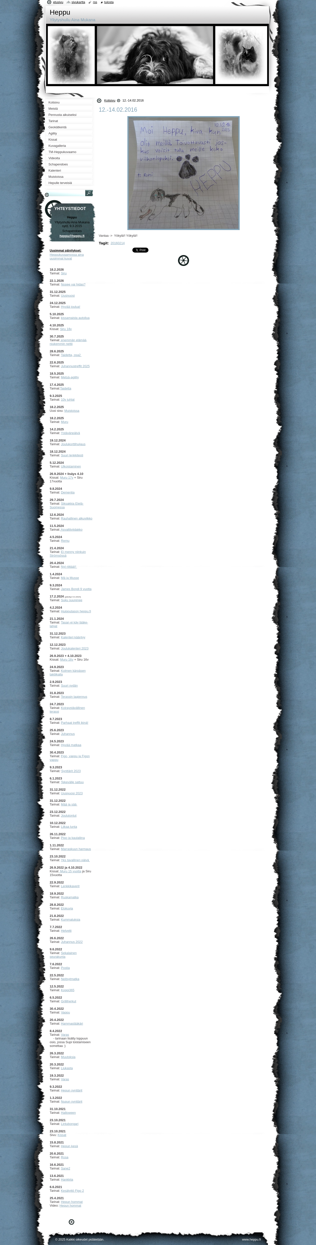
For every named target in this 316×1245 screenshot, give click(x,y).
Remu (65, 541)
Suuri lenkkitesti (72, 455)
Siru (64, 273)
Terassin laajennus (74, 697)
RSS (95, 2)
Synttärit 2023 (71, 771)
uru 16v (68, 659)
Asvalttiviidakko (71, 529)
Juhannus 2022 (72, 942)
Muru (64, 422)
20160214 (118, 243)
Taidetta (65, 388)
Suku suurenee (71, 600)
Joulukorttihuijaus (73, 444)
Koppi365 (67, 990)
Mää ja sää (69, 804)
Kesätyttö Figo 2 (72, 1191)
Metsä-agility (70, 377)
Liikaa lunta (69, 827)
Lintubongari (69, 1124)
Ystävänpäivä (70, 433)
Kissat (62, 1135)
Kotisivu (109, 100)
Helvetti (66, 931)
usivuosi (69, 295)
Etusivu (58, 2)
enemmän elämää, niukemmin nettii (68, 342)
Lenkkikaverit (70, 886)
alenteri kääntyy (74, 637)
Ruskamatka (70, 897)
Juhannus (68, 734)
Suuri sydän (69, 685)
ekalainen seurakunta (63, 955)
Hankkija (67, 1179)
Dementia (68, 492)
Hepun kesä (69, 1146)
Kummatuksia (70, 919)
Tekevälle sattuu (72, 782)
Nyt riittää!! (69, 567)
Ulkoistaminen (71, 466)
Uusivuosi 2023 (72, 793)
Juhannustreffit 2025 (75, 366)
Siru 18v (66, 329)
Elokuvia (67, 908)
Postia (65, 968)
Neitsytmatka (70, 979)
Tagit (103, 243)
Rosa (64, 1157)
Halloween (68, 1113)
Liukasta (67, 1068)
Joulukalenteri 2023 (74, 648)
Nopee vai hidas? (73, 284)
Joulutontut (69, 815)
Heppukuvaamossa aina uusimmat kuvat (67, 256)
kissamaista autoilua (75, 318)
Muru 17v (66, 477)
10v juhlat (68, 399)
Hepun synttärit (71, 1090)
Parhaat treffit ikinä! (74, 723)
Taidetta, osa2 (71, 355)
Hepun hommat (72, 1202)
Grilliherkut (68, 1001)
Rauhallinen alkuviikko (76, 518)
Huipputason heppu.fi (76, 611)
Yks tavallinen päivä (75, 860)
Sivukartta (78, 2)
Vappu (65, 1012)
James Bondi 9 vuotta (76, 589)
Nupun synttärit (71, 1101)
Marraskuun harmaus (76, 849)
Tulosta (109, 2)
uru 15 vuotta (72, 871)
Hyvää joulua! (70, 307)
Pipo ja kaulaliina (73, 838)
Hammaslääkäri (72, 1023)
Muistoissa (71, 411)
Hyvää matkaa (71, 745)
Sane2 (65, 1168)
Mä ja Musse (70, 578)
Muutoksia (68, 1057)
